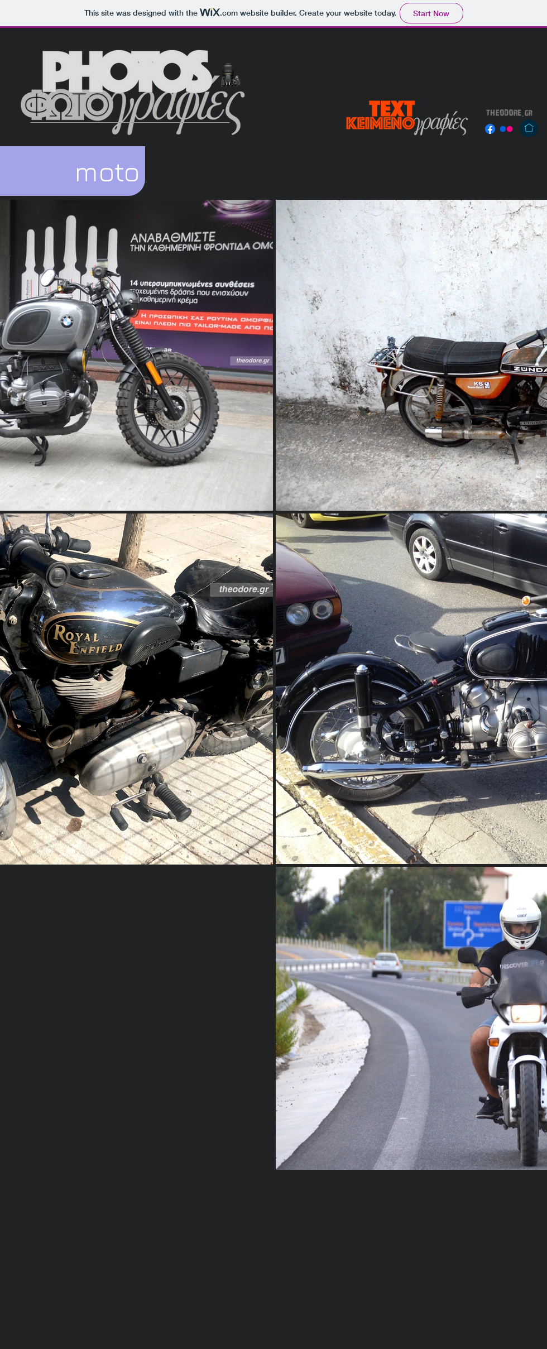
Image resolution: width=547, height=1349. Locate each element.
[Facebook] (490, 129)
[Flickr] (506, 129)
